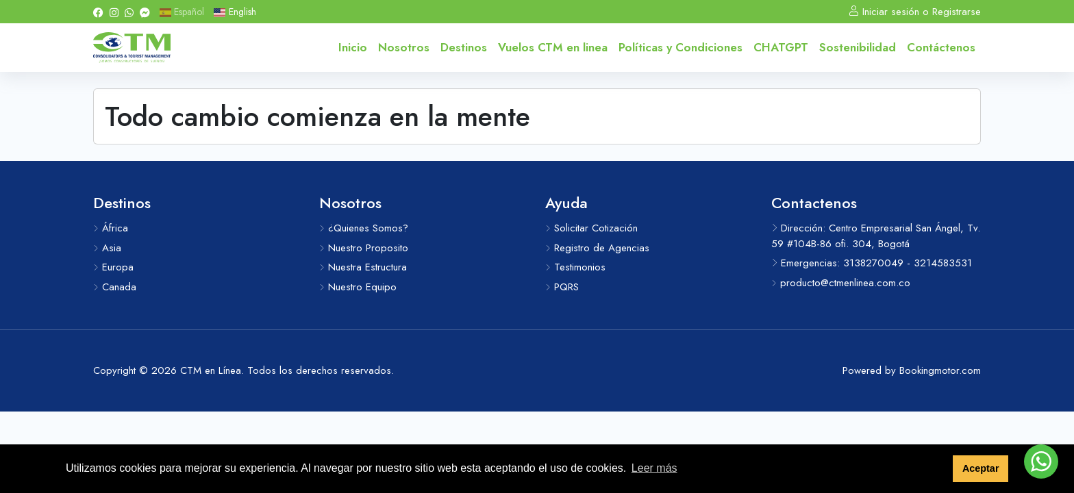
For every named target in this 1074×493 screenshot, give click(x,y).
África (110, 228)
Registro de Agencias (597, 247)
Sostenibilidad (857, 47)
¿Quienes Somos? (363, 228)
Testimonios (575, 267)
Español (182, 11)
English (234, 11)
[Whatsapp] (129, 11)
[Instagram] (114, 11)
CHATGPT (780, 47)
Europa (113, 267)
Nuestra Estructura (363, 267)
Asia (107, 247)
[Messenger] (145, 11)
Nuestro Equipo (358, 286)
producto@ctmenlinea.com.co (840, 282)
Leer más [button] (654, 468)
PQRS (562, 286)
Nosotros (403, 47)
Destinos (463, 47)
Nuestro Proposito (363, 247)
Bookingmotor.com (940, 370)
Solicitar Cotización (591, 228)
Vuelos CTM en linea (553, 47)
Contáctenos (941, 47)
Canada (114, 286)
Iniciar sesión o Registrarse (915, 11)
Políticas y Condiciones (680, 47)
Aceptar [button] (980, 468)
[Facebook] (98, 11)
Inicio (352, 47)
